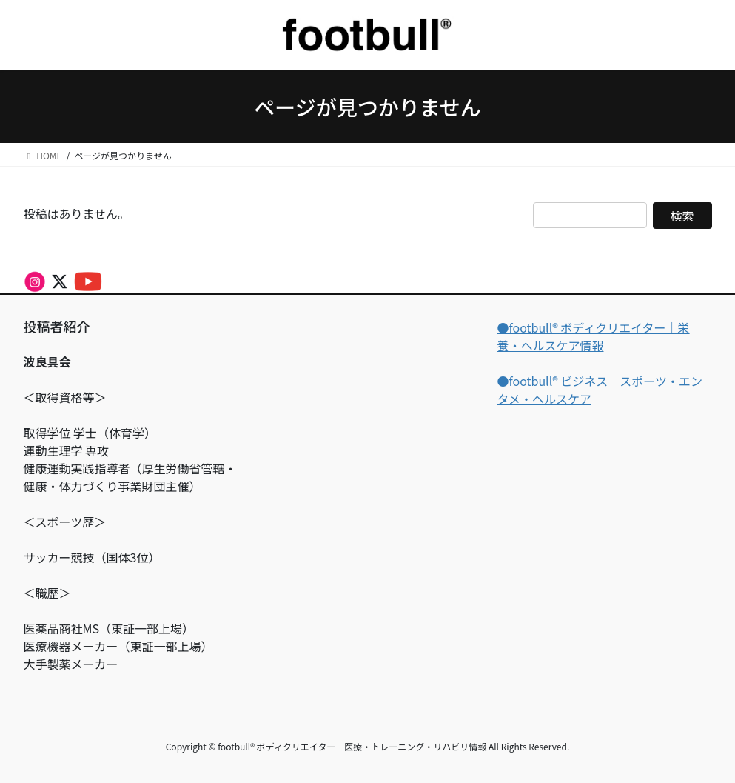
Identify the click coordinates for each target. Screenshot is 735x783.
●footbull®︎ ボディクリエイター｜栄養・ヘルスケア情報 (593, 336)
